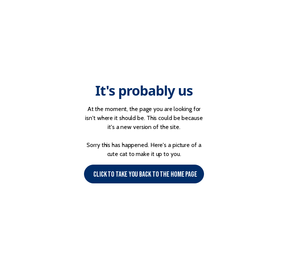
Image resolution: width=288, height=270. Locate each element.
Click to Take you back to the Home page (145, 174)
